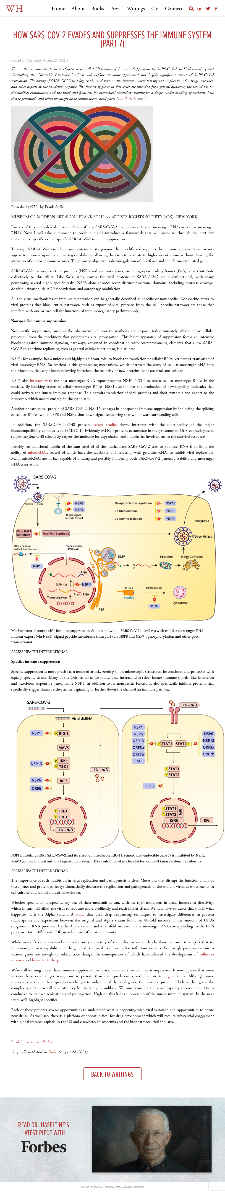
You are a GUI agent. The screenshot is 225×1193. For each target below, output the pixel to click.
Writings (136, 9)
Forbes (53, 1052)
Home (58, 9)
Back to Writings (112, 1075)
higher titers (175, 976)
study (80, 914)
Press (115, 9)
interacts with (41, 380)
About (78, 9)
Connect (174, 9)
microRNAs (37, 452)
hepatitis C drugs (46, 960)
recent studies (105, 424)
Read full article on (31, 1042)
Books (97, 9)
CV (155, 9)
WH (15, 9)
